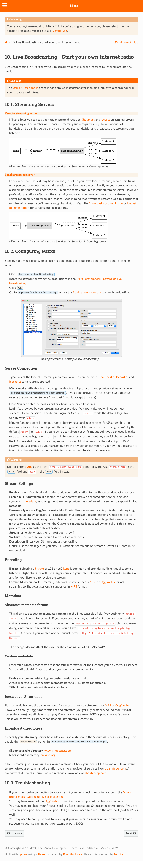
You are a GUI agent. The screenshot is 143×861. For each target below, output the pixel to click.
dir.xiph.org (48, 755)
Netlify (118, 854)
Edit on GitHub (128, 42)
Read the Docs (72, 854)
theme (42, 854)
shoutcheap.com (95, 773)
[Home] (6, 42)
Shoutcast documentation (106, 203)
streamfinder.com (114, 768)
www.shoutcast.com (58, 750)
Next (131, 833)
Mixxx (74, 5)
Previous (14, 833)
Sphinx (22, 854)
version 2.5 (60, 30)
